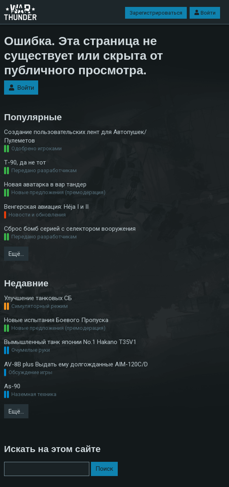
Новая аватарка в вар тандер (45, 184)
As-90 (12, 386)
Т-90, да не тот (25, 162)
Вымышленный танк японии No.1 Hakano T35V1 (70, 342)
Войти (205, 13)
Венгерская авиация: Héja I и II (46, 206)
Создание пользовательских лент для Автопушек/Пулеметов (75, 136)
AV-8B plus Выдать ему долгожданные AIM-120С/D (76, 364)
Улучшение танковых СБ (38, 298)
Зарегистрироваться (156, 13)
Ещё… (16, 254)
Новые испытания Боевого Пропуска (56, 320)
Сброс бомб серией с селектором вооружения (70, 228)
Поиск (104, 468)
